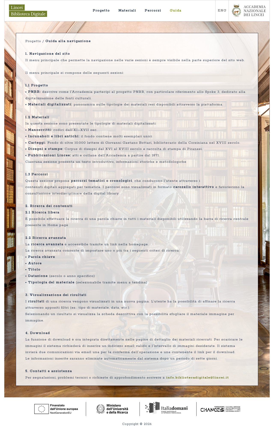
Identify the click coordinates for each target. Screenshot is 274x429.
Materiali (131, 13)
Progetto (105, 13)
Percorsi (157, 13)
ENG (222, 10)
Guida (180, 13)
